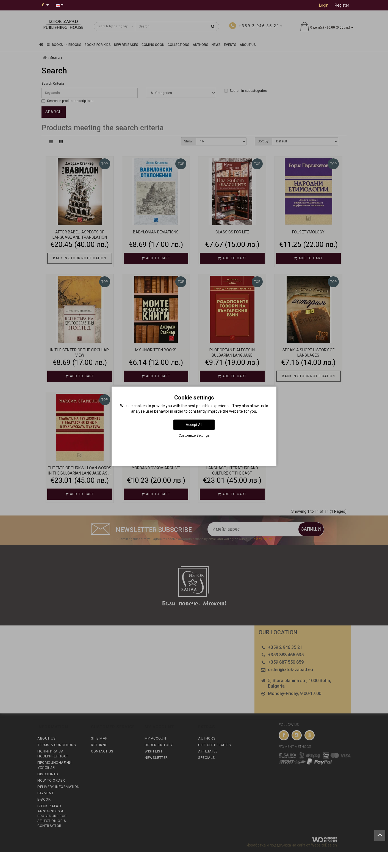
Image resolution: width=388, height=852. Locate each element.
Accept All (194, 425)
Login (323, 5)
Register (342, 5)
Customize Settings (194, 435)
